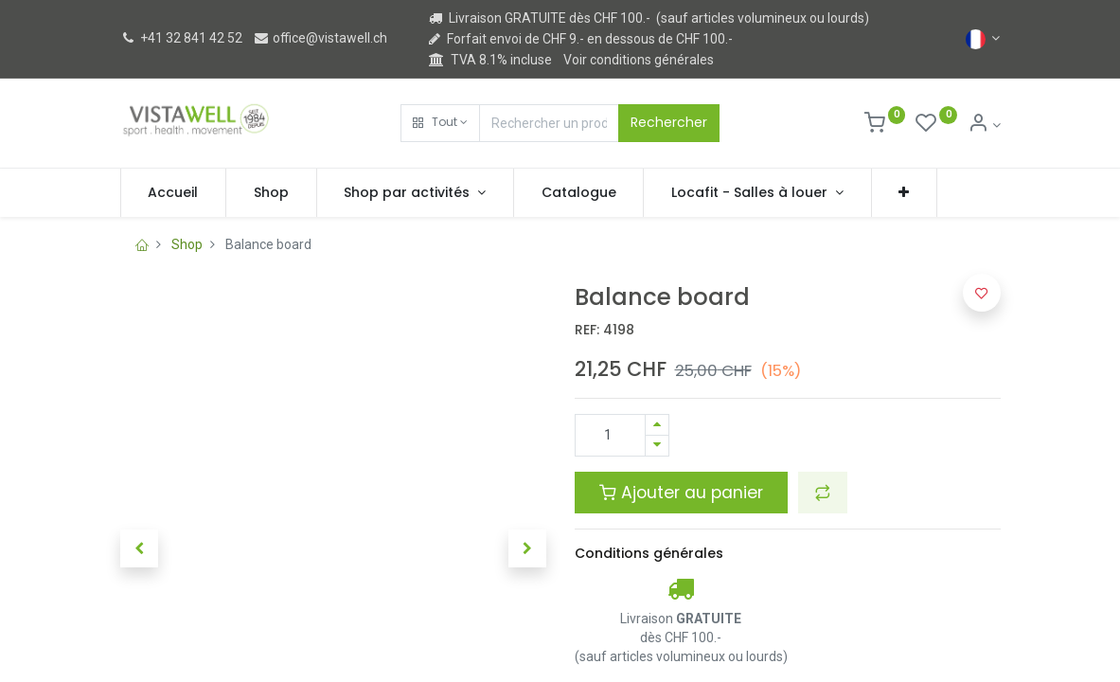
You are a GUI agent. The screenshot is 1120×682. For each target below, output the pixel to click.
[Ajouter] (657, 425)
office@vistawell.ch (320, 37)
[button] (440, 123)
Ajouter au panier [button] (681, 492)
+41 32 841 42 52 (181, 37)
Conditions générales (649, 553)
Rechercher (669, 122)
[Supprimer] (657, 446)
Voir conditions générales (638, 59)
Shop (187, 244)
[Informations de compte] (984, 125)
